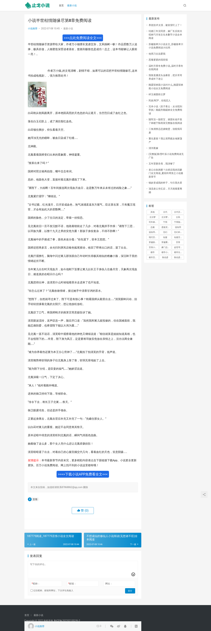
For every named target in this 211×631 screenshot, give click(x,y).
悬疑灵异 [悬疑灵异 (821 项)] (165, 227)
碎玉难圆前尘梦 (157, 94)
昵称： (36, 583)
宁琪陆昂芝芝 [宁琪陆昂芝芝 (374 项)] (179, 222)
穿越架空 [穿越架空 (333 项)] (153, 242)
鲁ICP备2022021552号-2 (67, 620)
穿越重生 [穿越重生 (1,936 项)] (165, 242)
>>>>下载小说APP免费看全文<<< (83, 474)
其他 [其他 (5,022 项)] (153, 212)
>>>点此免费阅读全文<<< (83, 38)
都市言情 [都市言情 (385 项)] (153, 257)
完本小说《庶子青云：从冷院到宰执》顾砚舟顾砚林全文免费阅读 (165, 110)
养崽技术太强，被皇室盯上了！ (165, 25)
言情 (35, 499)
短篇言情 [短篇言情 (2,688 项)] (178, 237)
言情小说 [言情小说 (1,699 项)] (153, 247)
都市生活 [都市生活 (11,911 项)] (178, 252)
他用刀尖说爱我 (157, 53)
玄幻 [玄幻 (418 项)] (165, 232)
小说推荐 (32, 28)
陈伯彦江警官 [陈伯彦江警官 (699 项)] (179, 257)
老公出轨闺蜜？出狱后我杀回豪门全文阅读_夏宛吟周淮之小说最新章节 (166, 173)
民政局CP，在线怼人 (160, 100)
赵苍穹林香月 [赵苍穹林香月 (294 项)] (179, 247)
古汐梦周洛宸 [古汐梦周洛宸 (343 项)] (166, 217)
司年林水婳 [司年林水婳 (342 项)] (154, 222)
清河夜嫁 (153, 148)
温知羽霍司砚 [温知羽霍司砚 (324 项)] (154, 232)
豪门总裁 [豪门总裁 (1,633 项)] (165, 247)
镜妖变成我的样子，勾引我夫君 (165, 182)
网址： (108, 583)
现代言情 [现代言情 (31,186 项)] (153, 237)
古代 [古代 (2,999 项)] (165, 212)
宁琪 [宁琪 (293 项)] (165, 222)
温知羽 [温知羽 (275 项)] (178, 227)
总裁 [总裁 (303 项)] (153, 227)
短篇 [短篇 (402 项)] (165, 237)
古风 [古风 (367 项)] (178, 217)
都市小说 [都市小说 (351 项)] (165, 252)
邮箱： (72, 583)
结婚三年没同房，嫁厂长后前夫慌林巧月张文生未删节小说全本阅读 (165, 34)
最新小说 (72, 5)
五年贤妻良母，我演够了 (162, 163)
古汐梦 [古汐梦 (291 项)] (152, 217)
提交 (130, 590)
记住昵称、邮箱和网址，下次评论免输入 (52, 590)
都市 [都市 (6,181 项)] (153, 252)
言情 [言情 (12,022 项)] (178, 242)
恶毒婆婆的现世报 (158, 59)
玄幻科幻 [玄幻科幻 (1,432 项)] (178, 232)
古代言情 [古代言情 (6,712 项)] (178, 212)
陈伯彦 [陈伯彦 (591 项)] (165, 257)
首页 (61, 5)
